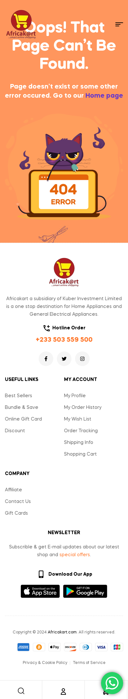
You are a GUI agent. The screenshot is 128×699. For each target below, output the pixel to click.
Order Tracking (81, 431)
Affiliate (13, 490)
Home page (104, 96)
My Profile (75, 396)
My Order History (82, 407)
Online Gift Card (23, 419)
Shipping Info (78, 442)
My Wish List (77, 419)
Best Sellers (18, 396)
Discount (15, 431)
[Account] (63, 691)
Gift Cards (16, 513)
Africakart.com (62, 632)
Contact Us (18, 501)
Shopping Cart (80, 454)
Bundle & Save (21, 407)
